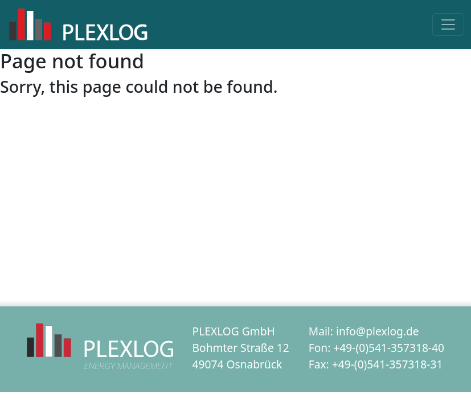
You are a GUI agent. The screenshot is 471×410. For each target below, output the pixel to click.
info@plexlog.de (377, 331)
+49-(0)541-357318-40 (388, 347)
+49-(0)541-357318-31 (387, 364)
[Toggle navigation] (448, 24)
